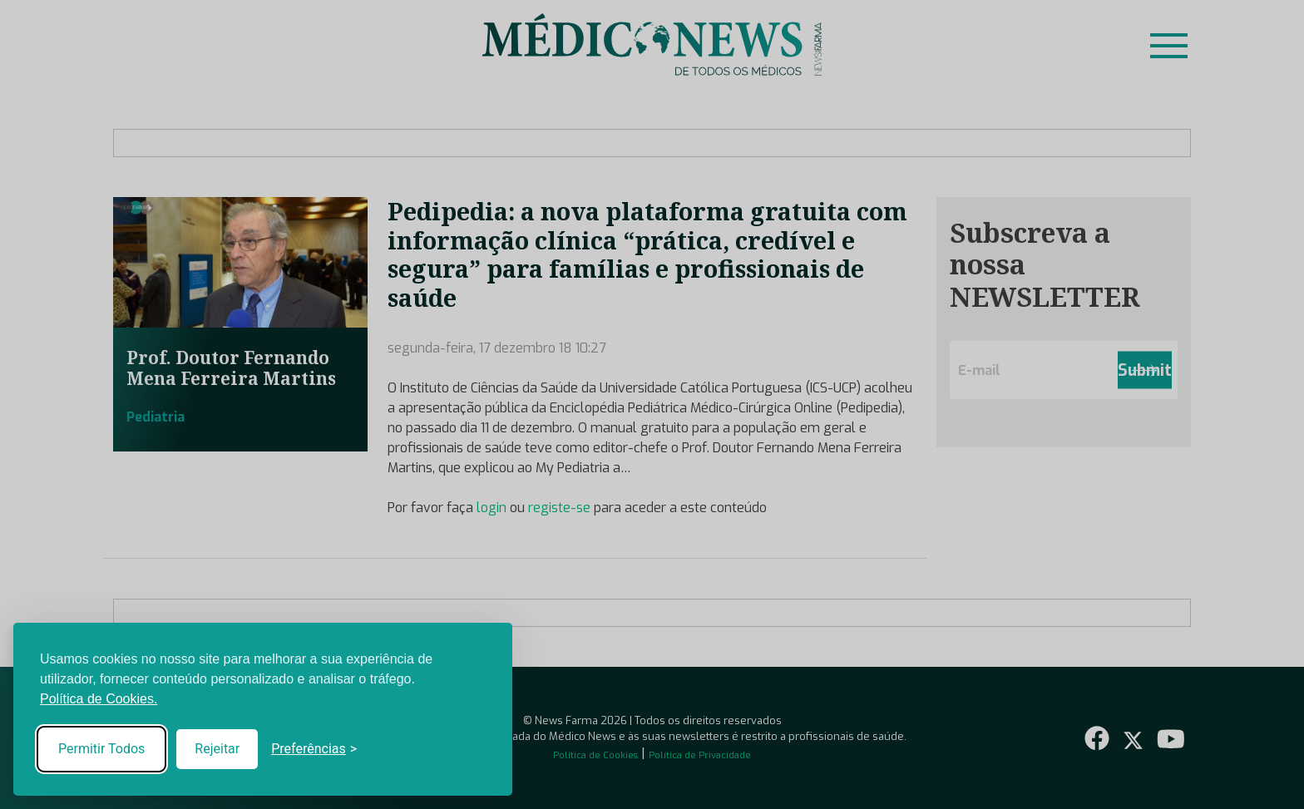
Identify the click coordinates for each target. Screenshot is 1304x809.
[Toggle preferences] (314, 749)
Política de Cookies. (98, 699)
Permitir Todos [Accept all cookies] (101, 749)
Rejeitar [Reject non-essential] (217, 749)
